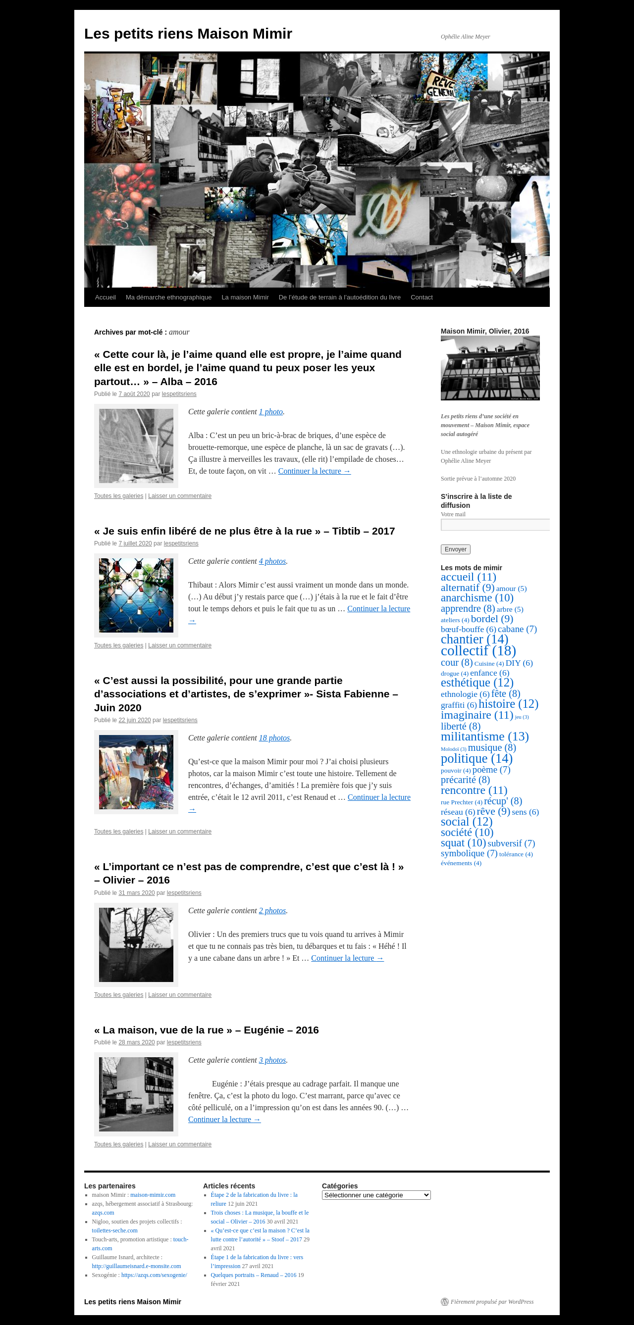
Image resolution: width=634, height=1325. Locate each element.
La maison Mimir (244, 297)
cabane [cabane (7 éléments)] (517, 629)
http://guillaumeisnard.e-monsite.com (136, 1266)
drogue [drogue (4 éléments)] (455, 673)
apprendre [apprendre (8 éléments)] (468, 608)
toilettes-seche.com (115, 1230)
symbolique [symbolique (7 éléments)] (469, 853)
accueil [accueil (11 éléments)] (468, 576)
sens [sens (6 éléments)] (525, 812)
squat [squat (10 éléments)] (463, 842)
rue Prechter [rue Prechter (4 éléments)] (461, 802)
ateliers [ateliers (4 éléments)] (455, 620)
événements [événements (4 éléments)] (461, 863)
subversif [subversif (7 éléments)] (511, 843)
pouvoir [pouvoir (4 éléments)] (456, 770)
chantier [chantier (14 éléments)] (475, 639)
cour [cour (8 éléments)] (457, 662)
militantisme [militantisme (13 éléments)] (485, 736)
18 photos (274, 738)
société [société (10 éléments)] (467, 832)
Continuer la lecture (314, 471)
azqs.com (103, 1212)
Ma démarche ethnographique (168, 297)
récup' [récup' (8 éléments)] (503, 800)
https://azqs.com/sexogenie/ (154, 1275)
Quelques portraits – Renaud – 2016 (254, 1275)
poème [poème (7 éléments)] (492, 769)
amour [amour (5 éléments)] (511, 588)
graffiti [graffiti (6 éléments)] (459, 705)
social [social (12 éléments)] (467, 821)
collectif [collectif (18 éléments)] (478, 650)
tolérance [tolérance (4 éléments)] (516, 854)
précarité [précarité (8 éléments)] (465, 779)
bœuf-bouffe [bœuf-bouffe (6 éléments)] (468, 629)
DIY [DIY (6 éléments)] (519, 663)
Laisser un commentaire (179, 495)
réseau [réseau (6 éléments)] (458, 812)
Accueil (105, 297)
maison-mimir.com (152, 1194)
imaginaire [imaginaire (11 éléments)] (477, 714)
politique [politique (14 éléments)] (477, 758)
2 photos (272, 910)
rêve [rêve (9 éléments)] (494, 811)
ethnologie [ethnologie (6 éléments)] (465, 694)
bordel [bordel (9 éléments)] (492, 619)
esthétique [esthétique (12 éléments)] (477, 682)
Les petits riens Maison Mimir (188, 33)
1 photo (271, 411)
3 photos (272, 1060)
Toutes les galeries (118, 495)
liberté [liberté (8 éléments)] (460, 726)
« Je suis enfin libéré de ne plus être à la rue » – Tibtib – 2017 (244, 531)
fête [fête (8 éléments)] (506, 693)
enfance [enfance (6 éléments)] (489, 673)
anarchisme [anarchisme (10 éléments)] (477, 597)
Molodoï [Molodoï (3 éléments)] (454, 749)
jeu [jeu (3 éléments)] (522, 717)
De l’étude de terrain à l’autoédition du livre (340, 297)
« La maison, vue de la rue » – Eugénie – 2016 (206, 1029)
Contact (422, 297)
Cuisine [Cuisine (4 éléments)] (489, 663)
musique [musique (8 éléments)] (492, 747)
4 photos (272, 561)
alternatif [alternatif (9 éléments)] (468, 587)
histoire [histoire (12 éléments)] (508, 703)
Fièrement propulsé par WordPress (492, 1301)
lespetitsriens (179, 394)
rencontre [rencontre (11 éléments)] (474, 790)
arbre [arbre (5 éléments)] (510, 609)
